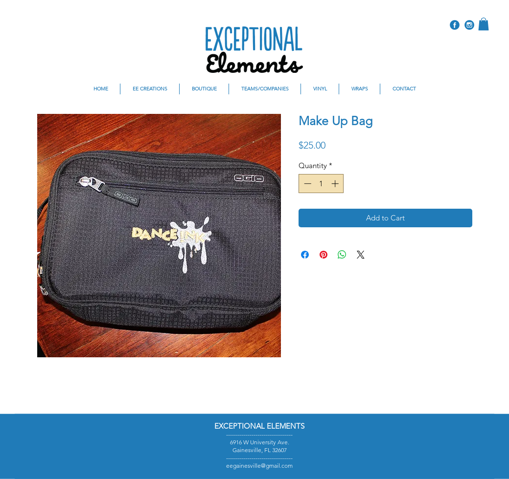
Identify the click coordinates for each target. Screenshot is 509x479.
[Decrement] (306, 183)
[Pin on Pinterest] (323, 255)
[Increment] (336, 183)
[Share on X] (361, 255)
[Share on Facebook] (305, 255)
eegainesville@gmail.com (259, 465)
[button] (483, 24)
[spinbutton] (321, 183)
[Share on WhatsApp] (342, 255)
